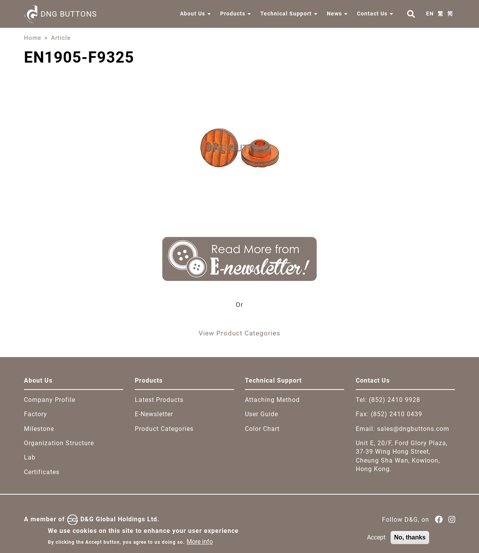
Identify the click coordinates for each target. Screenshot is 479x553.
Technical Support (286, 13)
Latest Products (159, 399)
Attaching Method (272, 399)
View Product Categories (239, 333)
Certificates (41, 472)
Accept (376, 540)
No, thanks (410, 540)
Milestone (39, 428)
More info (200, 544)
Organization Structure (59, 443)
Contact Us (372, 13)
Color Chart (262, 428)
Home (32, 37)
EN (430, 13)
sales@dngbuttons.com (413, 428)
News (334, 13)
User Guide (261, 414)
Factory (35, 414)
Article (61, 37)
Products (232, 13)
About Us (192, 13)
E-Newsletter (154, 414)
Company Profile (49, 399)
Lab (30, 457)
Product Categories (164, 428)
